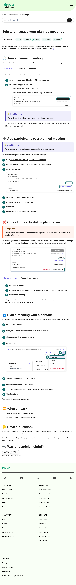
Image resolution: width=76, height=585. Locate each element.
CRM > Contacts (16, 325)
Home (4, 15)
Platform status (44, 532)
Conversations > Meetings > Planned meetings (31, 80)
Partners (5, 528)
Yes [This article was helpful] (7, 452)
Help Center (43, 519)
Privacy (4, 563)
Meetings (25, 15)
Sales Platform (44, 498)
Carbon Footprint (7, 498)
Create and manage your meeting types (19, 413)
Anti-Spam (5, 558)
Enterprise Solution (45, 507)
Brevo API (42, 528)
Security (5, 507)
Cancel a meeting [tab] (10, 278)
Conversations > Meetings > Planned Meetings (28, 160)
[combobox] (38, 20)
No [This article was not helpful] (16, 452)
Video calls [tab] (8, 69)
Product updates (44, 536)
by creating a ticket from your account (57, 431)
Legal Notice (6, 571)
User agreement (7, 567)
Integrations (43, 541)
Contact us (42, 523)
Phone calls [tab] (20, 69)
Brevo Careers (7, 489)
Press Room (6, 494)
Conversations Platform (46, 494)
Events (4, 523)
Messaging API (44, 502)
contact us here (34, 434)
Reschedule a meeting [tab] (29, 278)
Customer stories (7, 532)
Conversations (14, 15)
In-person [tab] (32, 69)
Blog (3, 519)
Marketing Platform (45, 489)
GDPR (4, 502)
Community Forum (8, 536)
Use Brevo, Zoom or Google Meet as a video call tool (24, 417)
